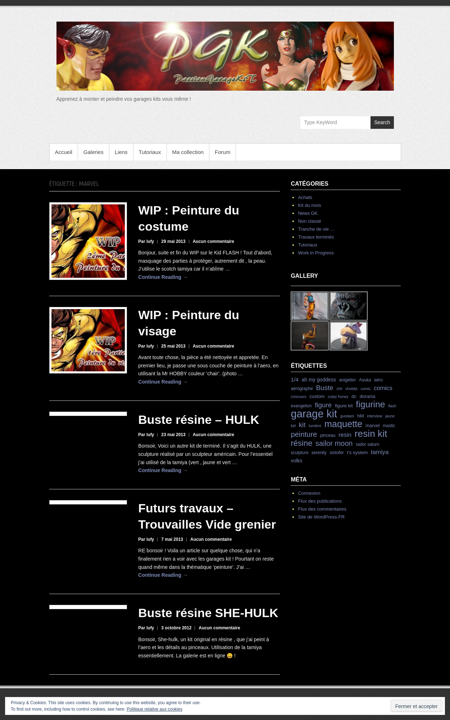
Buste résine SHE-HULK (208, 613)
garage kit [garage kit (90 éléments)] (314, 414)
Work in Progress (315, 252)
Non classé (309, 221)
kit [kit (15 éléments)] (302, 425)
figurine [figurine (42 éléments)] (370, 404)
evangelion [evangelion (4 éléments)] (301, 405)
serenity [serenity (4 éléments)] (319, 452)
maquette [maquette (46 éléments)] (343, 424)
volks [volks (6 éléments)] (296, 460)
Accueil (63, 152)
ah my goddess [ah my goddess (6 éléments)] (319, 379)
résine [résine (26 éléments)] (301, 443)
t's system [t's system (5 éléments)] (357, 452)
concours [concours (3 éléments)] (298, 396)
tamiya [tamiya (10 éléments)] (379, 452)
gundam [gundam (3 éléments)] (347, 416)
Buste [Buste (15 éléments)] (324, 387)
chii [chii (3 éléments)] (339, 388)
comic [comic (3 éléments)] (365, 388)
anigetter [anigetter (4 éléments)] (347, 379)
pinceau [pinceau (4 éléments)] (327, 435)
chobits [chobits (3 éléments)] (351, 388)
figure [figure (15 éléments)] (323, 405)
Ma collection (188, 152)
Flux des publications (319, 501)
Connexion (309, 493)
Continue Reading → (163, 277)
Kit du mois (309, 205)
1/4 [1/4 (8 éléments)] (295, 379)
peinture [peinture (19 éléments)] (304, 434)
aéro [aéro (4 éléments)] (378, 379)
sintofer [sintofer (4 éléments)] (336, 452)
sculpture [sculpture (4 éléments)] (299, 452)
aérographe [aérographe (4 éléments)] (302, 388)
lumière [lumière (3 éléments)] (315, 426)
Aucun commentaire (213, 241)
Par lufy (146, 241)
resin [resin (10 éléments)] (344, 434)
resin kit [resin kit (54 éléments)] (371, 433)
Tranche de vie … (316, 229)
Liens (121, 152)
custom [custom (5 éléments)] (316, 396)
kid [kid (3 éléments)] (293, 426)
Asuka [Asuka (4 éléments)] (365, 379)
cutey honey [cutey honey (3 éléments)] (338, 396)
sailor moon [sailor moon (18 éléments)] (334, 443)
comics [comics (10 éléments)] (383, 388)
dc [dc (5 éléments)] (353, 396)
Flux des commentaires (322, 509)
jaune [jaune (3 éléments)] (390, 416)
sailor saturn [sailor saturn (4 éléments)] (367, 444)
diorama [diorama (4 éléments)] (367, 396)
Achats (305, 197)
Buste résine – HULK (198, 419)
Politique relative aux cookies (154, 709)
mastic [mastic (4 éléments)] (389, 425)
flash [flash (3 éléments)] (392, 406)
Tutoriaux (150, 152)
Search (382, 122)
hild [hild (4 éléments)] (360, 415)
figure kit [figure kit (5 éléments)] (344, 405)
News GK (308, 213)
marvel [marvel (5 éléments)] (372, 425)
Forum (222, 152)
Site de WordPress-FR (321, 517)
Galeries (93, 152)
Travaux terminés (316, 237)
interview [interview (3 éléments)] (374, 416)
